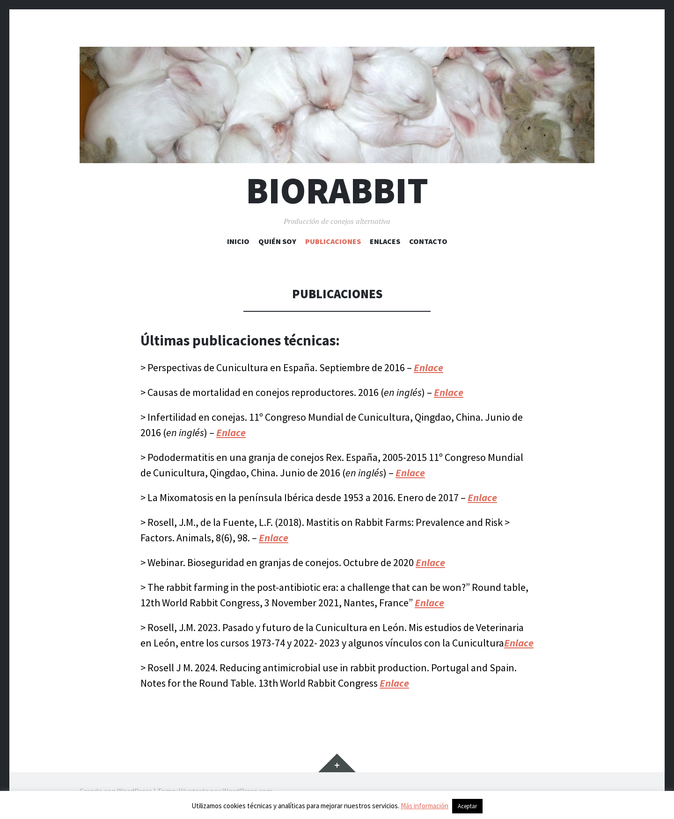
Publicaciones (333, 241)
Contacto (428, 241)
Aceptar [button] (467, 806)
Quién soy (277, 241)
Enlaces (385, 241)
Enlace (231, 432)
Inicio (238, 241)
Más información (424, 805)
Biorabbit (337, 190)
